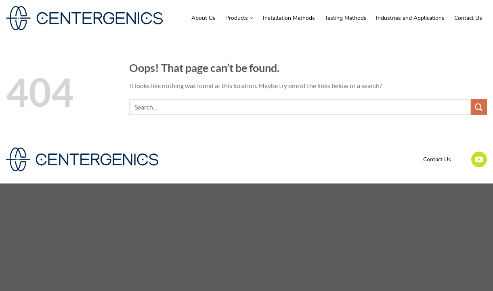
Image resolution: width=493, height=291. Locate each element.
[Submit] (479, 107)
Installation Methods (289, 18)
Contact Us (468, 18)
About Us (203, 18)
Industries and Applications (410, 18)
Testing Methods (346, 18)
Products (239, 18)
